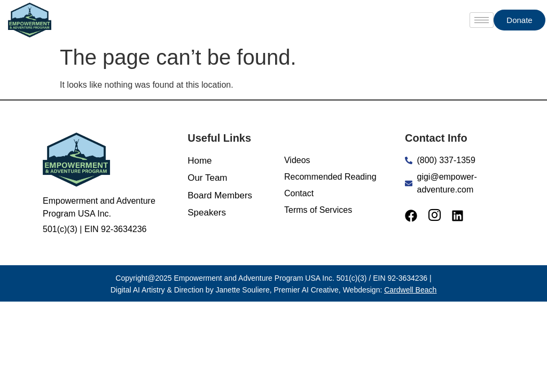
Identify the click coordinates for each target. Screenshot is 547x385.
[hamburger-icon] (482, 20)
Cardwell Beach (410, 290)
